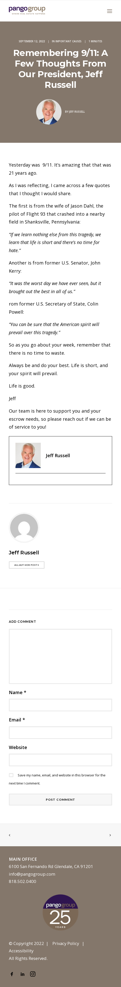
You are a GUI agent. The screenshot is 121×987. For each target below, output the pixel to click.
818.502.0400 (22, 881)
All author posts (26, 565)
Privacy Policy (65, 943)
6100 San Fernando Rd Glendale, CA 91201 (51, 866)
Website (18, 747)
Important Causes (68, 41)
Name (17, 692)
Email (17, 720)
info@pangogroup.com (32, 874)
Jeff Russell (77, 111)
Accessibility (21, 951)
